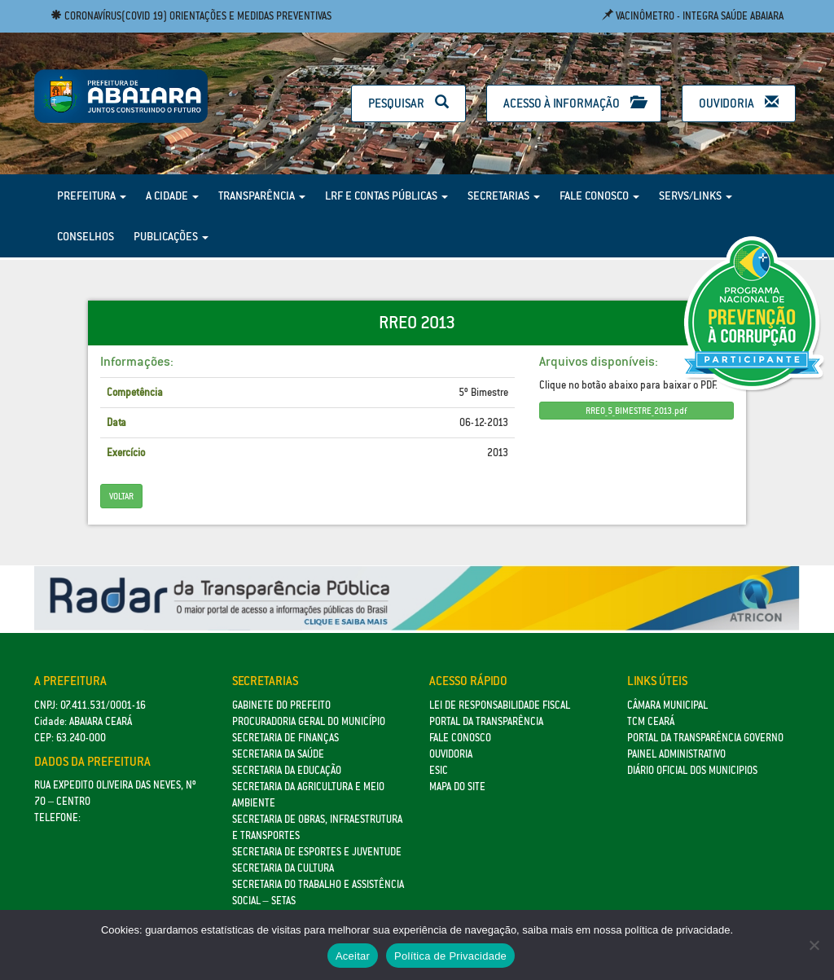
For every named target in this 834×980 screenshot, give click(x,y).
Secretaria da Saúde (278, 754)
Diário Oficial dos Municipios (692, 770)
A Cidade (172, 195)
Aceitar (353, 956)
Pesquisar (408, 103)
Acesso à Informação (573, 103)
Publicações (171, 236)
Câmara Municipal (667, 705)
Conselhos (85, 236)
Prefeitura (91, 195)
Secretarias (503, 195)
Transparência (261, 195)
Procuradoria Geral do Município (308, 721)
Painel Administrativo (676, 754)
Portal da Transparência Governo (705, 738)
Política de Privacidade (450, 956)
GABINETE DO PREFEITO (281, 705)
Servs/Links (695, 195)
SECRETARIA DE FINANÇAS (285, 738)
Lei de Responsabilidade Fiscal (499, 705)
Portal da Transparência (486, 721)
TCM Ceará (650, 721)
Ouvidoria (739, 103)
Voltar (121, 496)
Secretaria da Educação (286, 770)
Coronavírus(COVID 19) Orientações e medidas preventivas (190, 16)
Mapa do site (457, 786)
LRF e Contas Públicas (386, 195)
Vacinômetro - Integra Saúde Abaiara (693, 16)
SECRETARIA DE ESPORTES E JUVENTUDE (317, 852)
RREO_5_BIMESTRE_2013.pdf (636, 410)
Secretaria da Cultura (283, 868)
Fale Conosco (599, 195)
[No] (813, 945)
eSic (438, 770)
